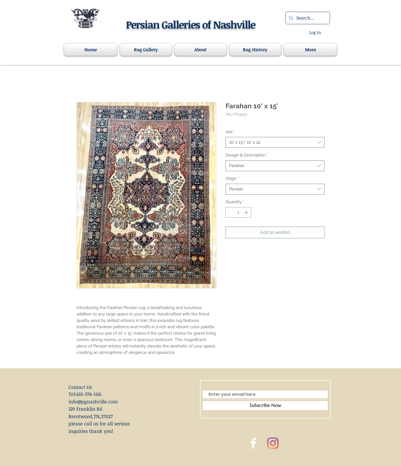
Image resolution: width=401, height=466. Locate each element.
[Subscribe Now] (265, 405)
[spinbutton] (238, 212)
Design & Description (247, 155)
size (230, 131)
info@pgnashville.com (93, 401)
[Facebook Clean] (253, 443)
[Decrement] (230, 212)
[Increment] (247, 212)
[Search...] (307, 18)
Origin (232, 178)
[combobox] (275, 142)
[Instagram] (272, 443)
